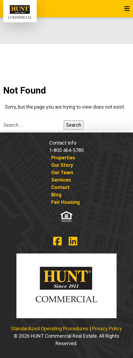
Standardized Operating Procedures (49, 328)
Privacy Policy (107, 328)
